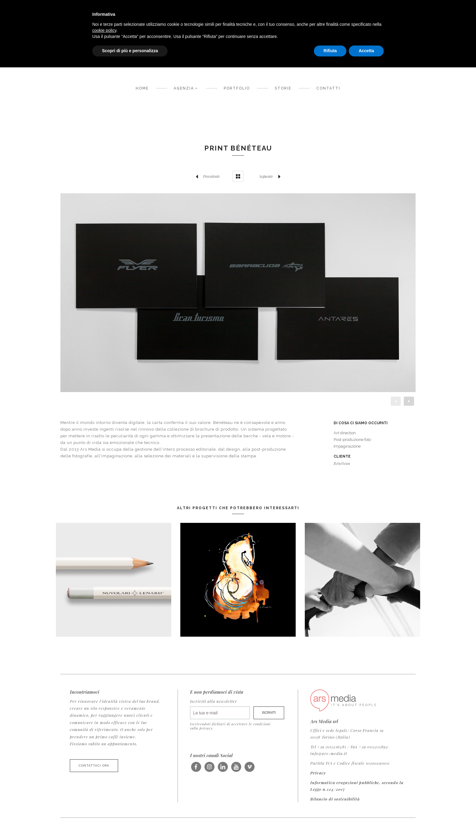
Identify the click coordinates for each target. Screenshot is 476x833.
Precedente (206, 176)
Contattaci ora (94, 765)
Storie (283, 88)
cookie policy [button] (104, 30)
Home (142, 88)
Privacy (318, 772)
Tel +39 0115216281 (328, 746)
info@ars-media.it (328, 753)
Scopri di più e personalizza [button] (130, 50)
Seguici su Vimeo (249, 769)
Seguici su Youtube (236, 769)
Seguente (271, 176)
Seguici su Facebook (196, 769)
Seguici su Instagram (209, 769)
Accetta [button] (366, 50)
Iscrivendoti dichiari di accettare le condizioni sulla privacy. (230, 726)
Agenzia (186, 88)
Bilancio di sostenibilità (335, 798)
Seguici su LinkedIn (223, 769)
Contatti (328, 88)
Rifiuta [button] (330, 50)
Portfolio (237, 88)
